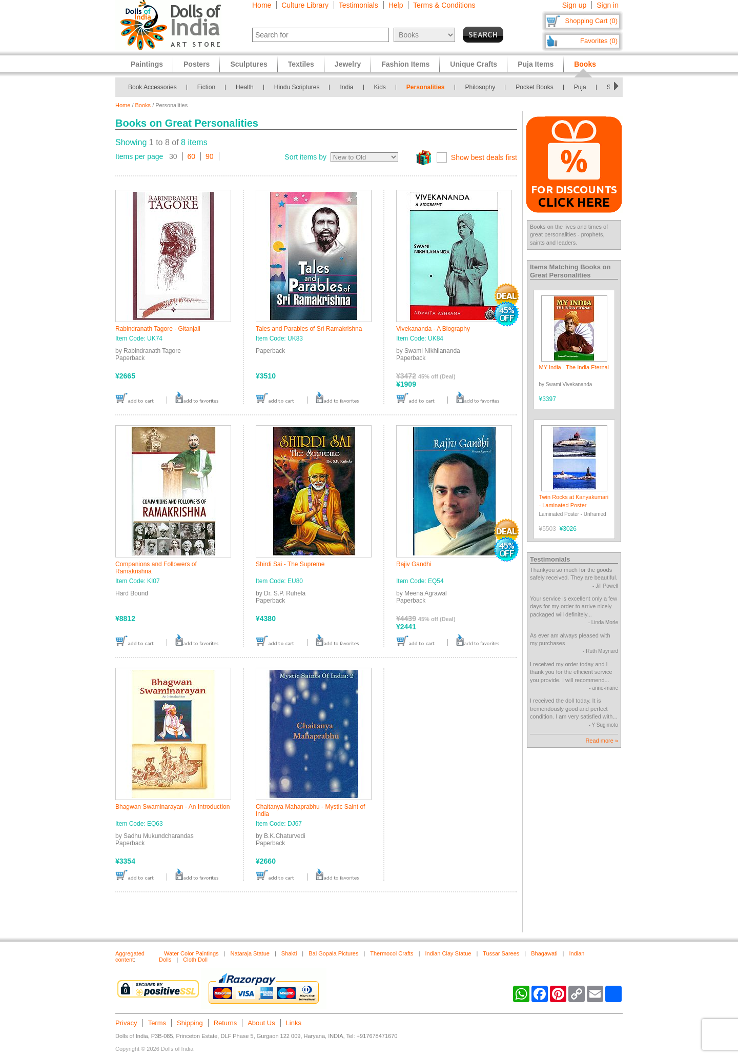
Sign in (608, 5)
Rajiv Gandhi (414, 564)
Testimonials (358, 5)
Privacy (126, 1023)
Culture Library (305, 5)
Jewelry (348, 64)
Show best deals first (484, 157)
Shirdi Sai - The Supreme (290, 564)
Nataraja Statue (249, 953)
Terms (157, 1023)
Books (143, 105)
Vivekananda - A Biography (433, 328)
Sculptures (248, 64)
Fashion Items (405, 64)
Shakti (289, 953)
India (346, 87)
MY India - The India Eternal (574, 367)
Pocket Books (534, 87)
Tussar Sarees (501, 953)
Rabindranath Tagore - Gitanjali (157, 328)
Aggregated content (130, 956)
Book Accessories (152, 87)
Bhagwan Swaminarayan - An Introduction (172, 806)
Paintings (147, 64)
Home (261, 5)
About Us (261, 1023)
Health (245, 87)
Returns (225, 1023)
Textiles (301, 64)
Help (395, 5)
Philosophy (480, 87)
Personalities (425, 87)
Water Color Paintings (191, 953)
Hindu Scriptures (297, 87)
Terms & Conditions (444, 5)
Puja (580, 87)
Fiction (206, 87)
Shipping (190, 1023)
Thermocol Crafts (391, 953)
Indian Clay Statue (448, 953)
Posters (196, 64)
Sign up (574, 5)
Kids (380, 87)
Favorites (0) (599, 41)
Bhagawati (544, 953)
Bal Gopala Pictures (333, 953)
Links (293, 1023)
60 (192, 156)
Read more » (601, 740)
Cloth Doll (195, 959)
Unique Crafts (473, 64)
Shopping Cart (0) (591, 21)
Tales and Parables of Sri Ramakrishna (309, 328)
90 (210, 156)
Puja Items (536, 64)
